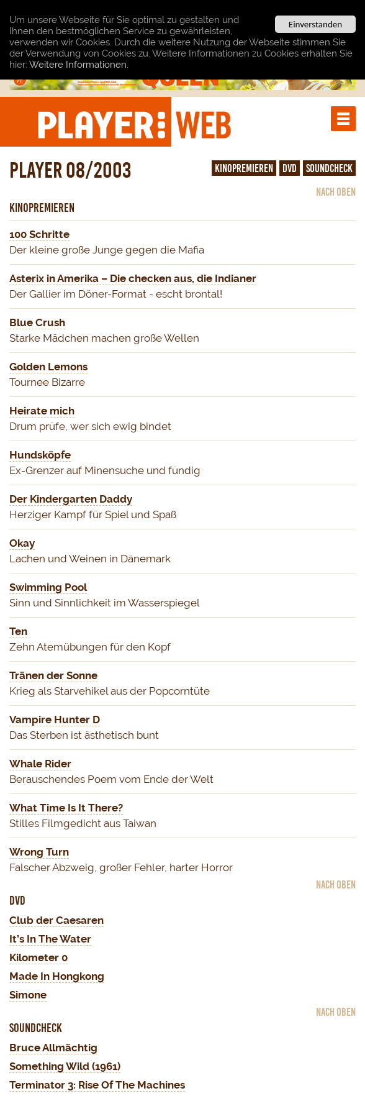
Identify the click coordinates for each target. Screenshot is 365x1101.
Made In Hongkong (56, 976)
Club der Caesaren (56, 920)
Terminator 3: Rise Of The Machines (97, 1085)
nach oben (336, 192)
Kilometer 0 (38, 957)
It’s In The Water (50, 939)
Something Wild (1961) (64, 1066)
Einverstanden (315, 24)
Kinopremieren (244, 168)
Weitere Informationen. (78, 64)
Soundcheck (329, 168)
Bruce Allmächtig (53, 1047)
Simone (28, 995)
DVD (289, 168)
